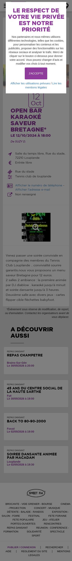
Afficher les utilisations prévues (30, 83)
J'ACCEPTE (36, 73)
